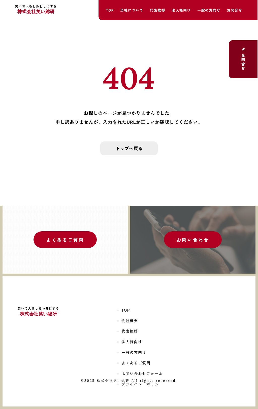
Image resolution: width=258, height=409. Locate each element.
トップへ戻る (129, 148)
